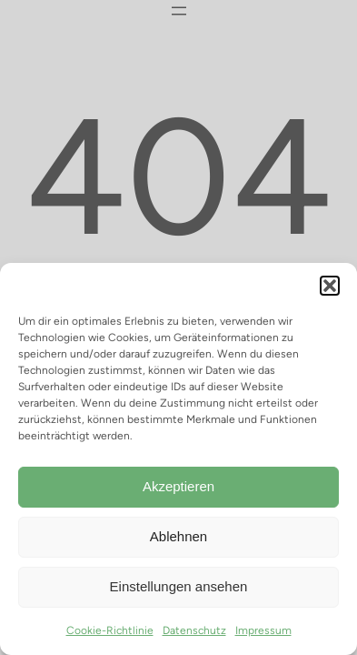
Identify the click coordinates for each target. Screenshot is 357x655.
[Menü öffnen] (179, 11)
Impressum (263, 630)
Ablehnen (178, 536)
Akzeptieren (178, 486)
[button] (330, 286)
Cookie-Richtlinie (110, 630)
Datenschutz (194, 630)
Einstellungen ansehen (179, 586)
